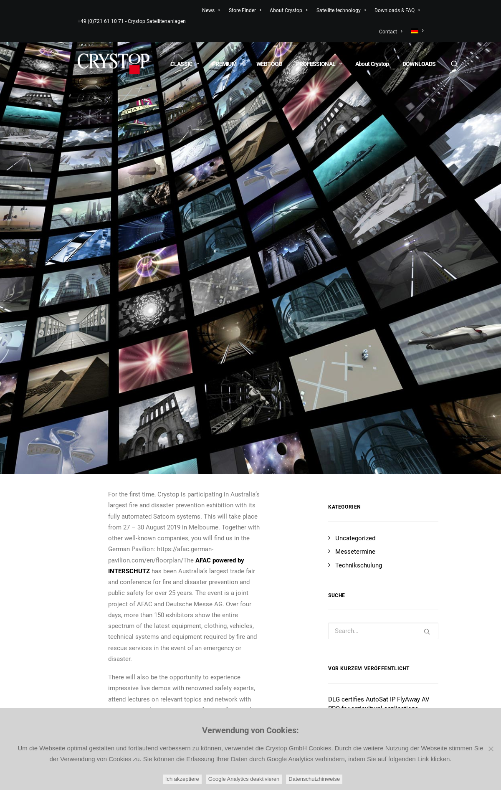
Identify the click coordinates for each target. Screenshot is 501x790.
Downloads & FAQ (397, 10)
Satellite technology (341, 10)
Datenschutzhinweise (314, 779)
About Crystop (288, 10)
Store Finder (245, 10)
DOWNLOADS (419, 64)
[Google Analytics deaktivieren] (490, 748)
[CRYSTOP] (113, 63)
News (211, 10)
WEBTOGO (269, 64)
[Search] (454, 64)
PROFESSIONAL (319, 64)
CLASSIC (184, 64)
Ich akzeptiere (182, 779)
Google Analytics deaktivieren (244, 779)
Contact (390, 32)
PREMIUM (227, 64)
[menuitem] (415, 31)
